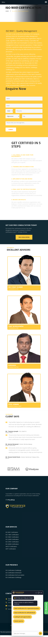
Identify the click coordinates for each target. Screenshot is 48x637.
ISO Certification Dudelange (13, 570)
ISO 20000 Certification (12, 544)
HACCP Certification (11, 546)
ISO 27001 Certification (12, 542)
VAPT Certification (11, 549)
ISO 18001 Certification (12, 537)
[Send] (40, 633)
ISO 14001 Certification (12, 534)
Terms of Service (43, 632)
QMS (7, 11)
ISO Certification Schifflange (13, 577)
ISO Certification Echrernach (13, 573)
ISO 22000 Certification (12, 539)
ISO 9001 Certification (12, 532)
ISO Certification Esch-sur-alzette (15, 575)
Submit (10, 129)
